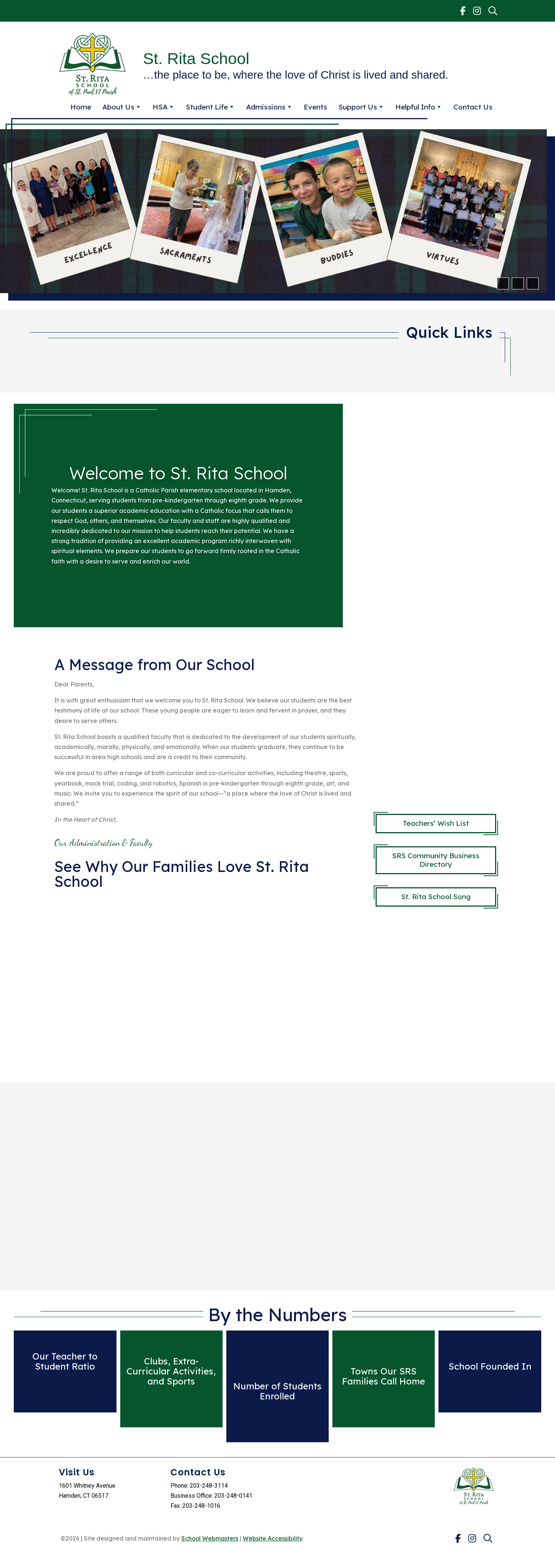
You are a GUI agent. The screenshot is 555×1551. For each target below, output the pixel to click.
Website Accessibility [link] (273, 1538)
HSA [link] (164, 107)
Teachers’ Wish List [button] (436, 823)
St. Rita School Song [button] (436, 896)
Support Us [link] (361, 107)
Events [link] (315, 106)
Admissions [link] (269, 107)
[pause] (532, 283)
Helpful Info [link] (418, 107)
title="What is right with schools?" (203, 982)
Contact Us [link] (472, 106)
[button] (502, 283)
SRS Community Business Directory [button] (435, 860)
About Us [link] (121, 107)
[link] (462, 11)
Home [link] (80, 106)
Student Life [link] (210, 107)
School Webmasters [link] (209, 1538)
